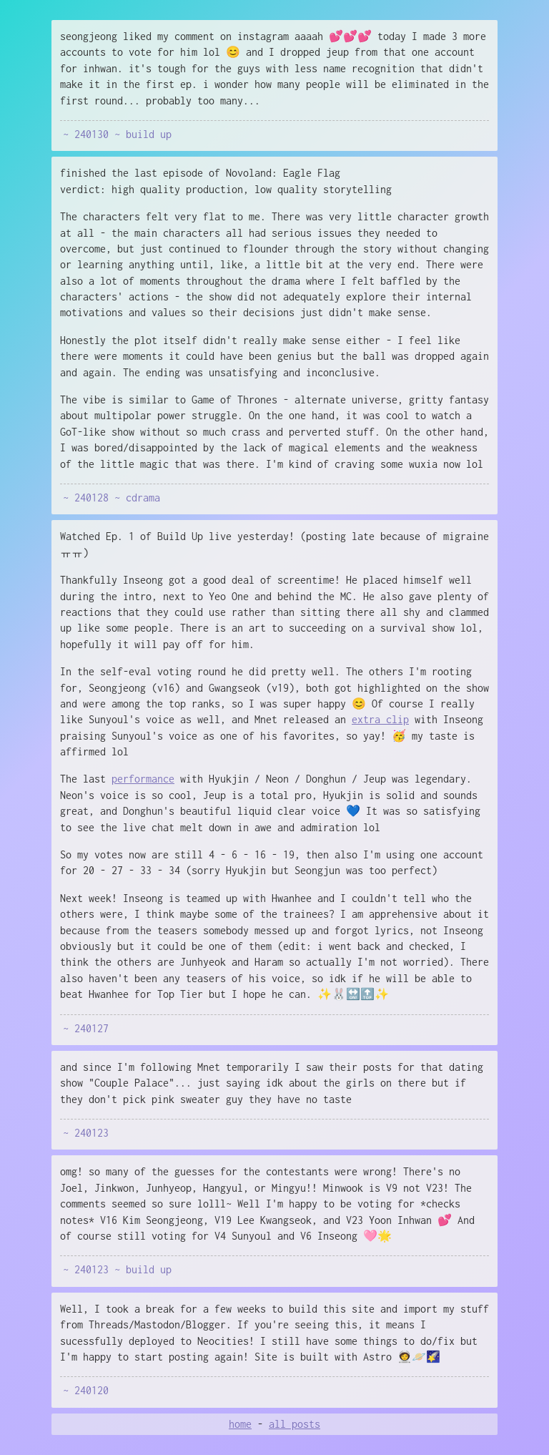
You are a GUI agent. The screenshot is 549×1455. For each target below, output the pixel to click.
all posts (294, 1424)
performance (143, 779)
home (240, 1424)
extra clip (380, 719)
